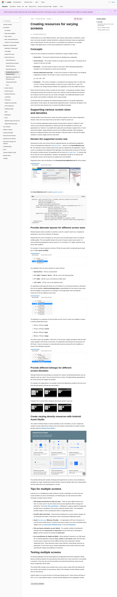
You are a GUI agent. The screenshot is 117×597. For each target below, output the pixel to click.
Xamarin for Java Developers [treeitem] (12, 42)
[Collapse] (20, 17)
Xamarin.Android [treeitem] (7, 24)
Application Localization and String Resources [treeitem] (13, 78)
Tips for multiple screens (103, 27)
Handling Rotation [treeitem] (9, 109)
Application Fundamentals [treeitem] (11, 48)
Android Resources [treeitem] (11, 60)
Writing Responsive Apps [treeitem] (11, 123)
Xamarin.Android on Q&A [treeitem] (9, 152)
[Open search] (109, 2)
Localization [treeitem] (8, 97)
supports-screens (56, 145)
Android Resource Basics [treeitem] (12, 63)
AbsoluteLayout (41, 520)
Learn (32, 18)
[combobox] (11, 21)
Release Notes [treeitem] (7, 155)
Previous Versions (40, 18)
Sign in (113, 2)
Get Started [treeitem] (7, 30)
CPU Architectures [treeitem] (9, 106)
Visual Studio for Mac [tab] (46, 165)
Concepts (100, 22)
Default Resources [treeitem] (10, 66)
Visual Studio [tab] (35, 165)
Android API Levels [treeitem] (9, 54)
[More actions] (85, 19)
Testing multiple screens (103, 29)
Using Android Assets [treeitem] (11, 82)
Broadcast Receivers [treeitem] (10, 94)
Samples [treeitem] (5, 158)
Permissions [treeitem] (8, 100)
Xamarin (49, 18)
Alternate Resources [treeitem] (11, 69)
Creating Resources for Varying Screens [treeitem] (12, 73)
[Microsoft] (3, 2)
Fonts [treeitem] (7, 85)
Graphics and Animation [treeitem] (11, 103)
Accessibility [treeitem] (8, 51)
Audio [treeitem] (6, 111)
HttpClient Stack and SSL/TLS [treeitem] (12, 120)
